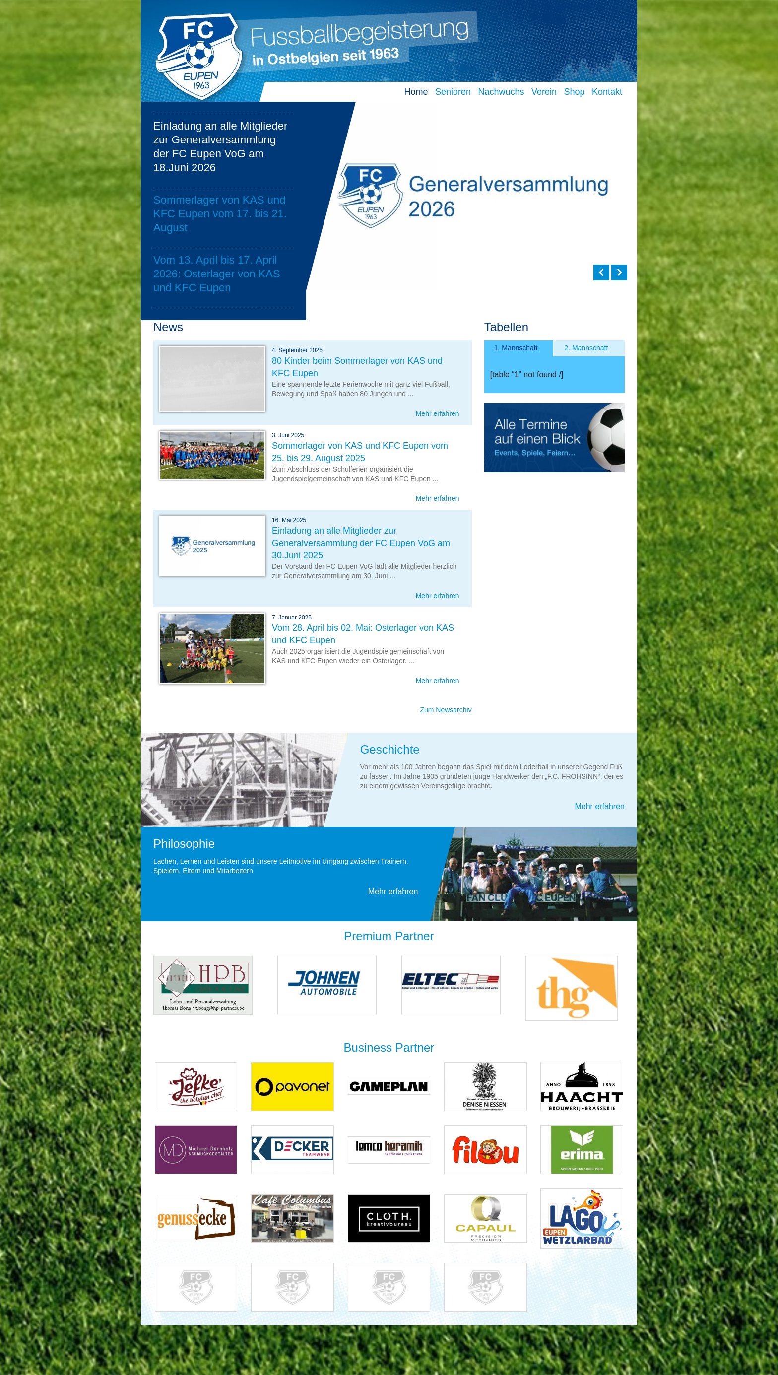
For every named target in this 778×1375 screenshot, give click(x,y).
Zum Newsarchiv (445, 710)
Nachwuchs (501, 92)
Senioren (453, 92)
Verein (544, 92)
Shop (574, 92)
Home (416, 92)
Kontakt (607, 92)
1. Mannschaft (516, 348)
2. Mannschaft (586, 348)
